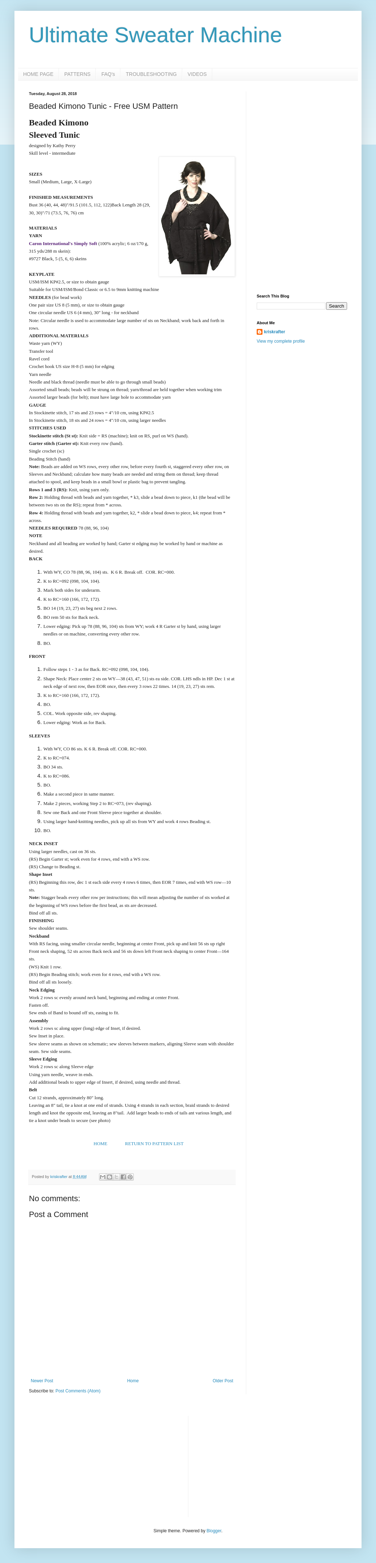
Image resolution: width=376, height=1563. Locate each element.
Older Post (223, 1380)
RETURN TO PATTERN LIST (154, 1143)
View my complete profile (281, 341)
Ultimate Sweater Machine (155, 35)
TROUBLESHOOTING (151, 74)
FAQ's (108, 74)
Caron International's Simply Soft (63, 243)
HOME (100, 1143)
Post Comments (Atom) (78, 1390)
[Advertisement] (302, 136)
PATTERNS (77, 74)
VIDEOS (197, 74)
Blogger (213, 1530)
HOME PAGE (38, 74)
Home (133, 1380)
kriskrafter (274, 331)
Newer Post (42, 1380)
